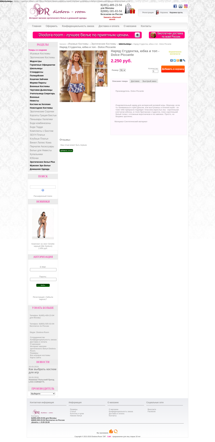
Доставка (135, 81)
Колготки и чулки (77, 414)
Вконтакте (152, 409)
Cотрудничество (37, 337)
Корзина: (164, 13)
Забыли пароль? (46, 298)
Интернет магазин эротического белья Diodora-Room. (43, 348)
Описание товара (120, 81)
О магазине (35, 344)
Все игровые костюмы (40, 355)
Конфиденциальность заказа (43, 339)
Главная (36, 26)
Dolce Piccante (137, 91)
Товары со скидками (38, 50)
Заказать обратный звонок (112, 18)
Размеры (34, 353)
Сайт (109, 436)
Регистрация (38, 297)
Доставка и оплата (38, 342)
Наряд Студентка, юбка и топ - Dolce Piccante (152, 44)
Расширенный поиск (43, 196)
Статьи (73, 411)
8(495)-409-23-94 (111, 5)
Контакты (35, 416)
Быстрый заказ (149, 81)
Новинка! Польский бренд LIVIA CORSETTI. (41, 381)
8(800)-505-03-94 (111, 11)
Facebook (152, 411)
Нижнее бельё (76, 416)
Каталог (63, 44)
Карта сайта (35, 357)
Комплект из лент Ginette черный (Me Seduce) (43, 245)
